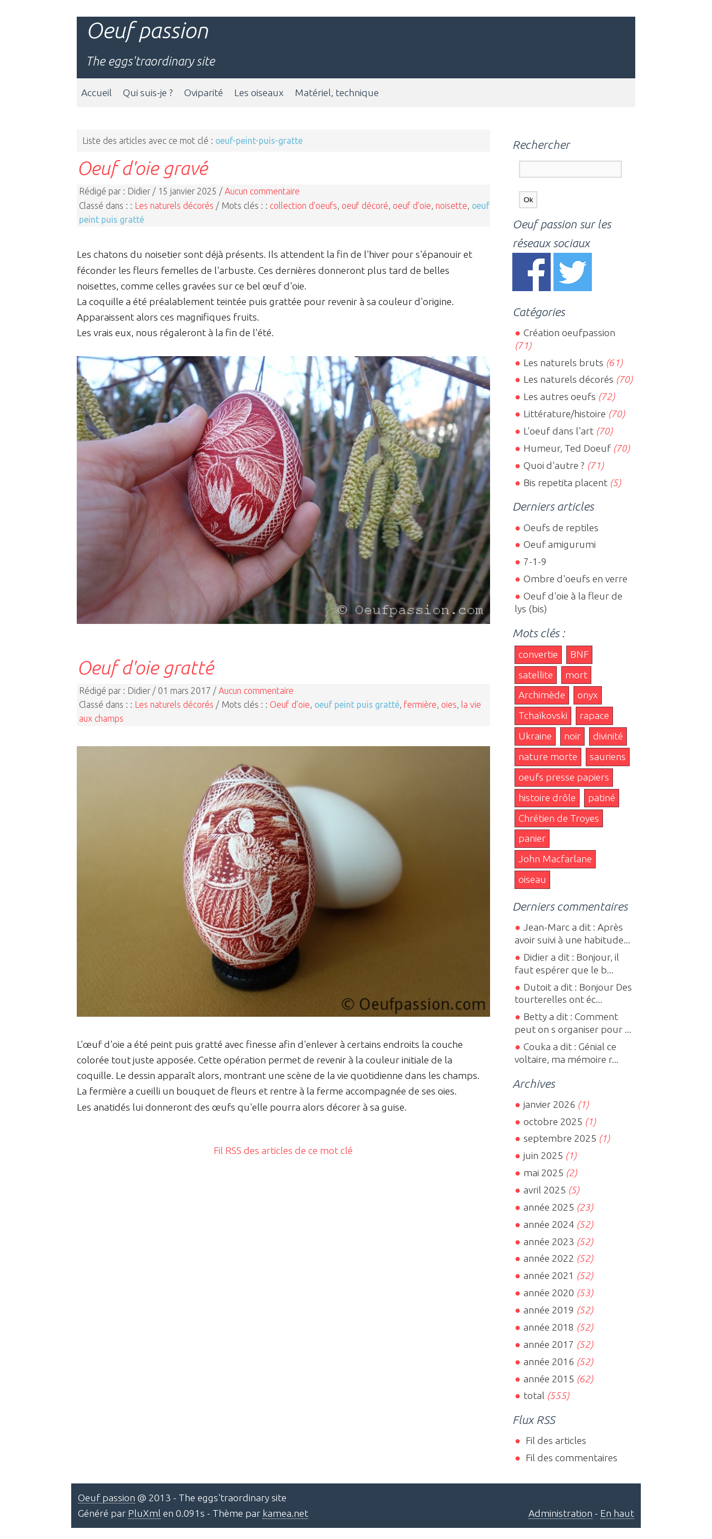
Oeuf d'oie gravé (142, 167)
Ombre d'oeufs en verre (575, 578)
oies (449, 704)
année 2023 (548, 1241)
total (535, 1395)
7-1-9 (535, 561)
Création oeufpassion (569, 332)
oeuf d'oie (412, 206)
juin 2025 (543, 1155)
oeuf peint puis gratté (356, 704)
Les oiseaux (259, 92)
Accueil (96, 92)
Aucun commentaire (262, 191)
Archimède (541, 694)
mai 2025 (543, 1172)
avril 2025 (544, 1190)
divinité (608, 736)
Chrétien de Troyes (558, 818)
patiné (601, 797)
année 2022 (548, 1258)
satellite (535, 674)
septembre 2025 (559, 1138)
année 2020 (548, 1292)
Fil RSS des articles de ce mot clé (283, 1150)
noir (572, 736)
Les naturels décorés (174, 206)
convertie (538, 654)
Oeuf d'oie (290, 704)
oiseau (532, 879)
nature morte (547, 756)
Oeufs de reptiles (561, 527)
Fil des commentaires (570, 1457)
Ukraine (535, 736)
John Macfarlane (555, 858)
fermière (420, 704)
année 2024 (548, 1224)
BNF (579, 654)
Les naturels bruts (563, 362)
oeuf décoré (365, 206)
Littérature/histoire (564, 413)
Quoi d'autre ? (554, 465)
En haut (617, 1513)
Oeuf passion (147, 30)
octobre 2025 (552, 1121)
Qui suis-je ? (148, 92)
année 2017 (548, 1344)
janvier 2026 (549, 1104)
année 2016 (548, 1361)
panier (532, 838)
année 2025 (548, 1207)
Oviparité (203, 92)
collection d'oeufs (303, 206)
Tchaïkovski (542, 715)
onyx (587, 694)
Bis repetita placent (565, 482)
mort (576, 674)
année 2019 (548, 1310)
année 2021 (548, 1275)
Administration (560, 1513)
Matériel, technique (337, 92)
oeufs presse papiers (563, 777)
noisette (451, 206)
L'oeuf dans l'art (558, 431)
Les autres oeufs (559, 396)
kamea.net (285, 1513)
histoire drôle (547, 797)
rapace (594, 715)
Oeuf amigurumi (559, 544)
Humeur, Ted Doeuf (567, 448)
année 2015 (548, 1378)
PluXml (144, 1513)
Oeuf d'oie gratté (145, 667)
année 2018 (548, 1327)
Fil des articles (554, 1440)
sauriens (608, 756)
